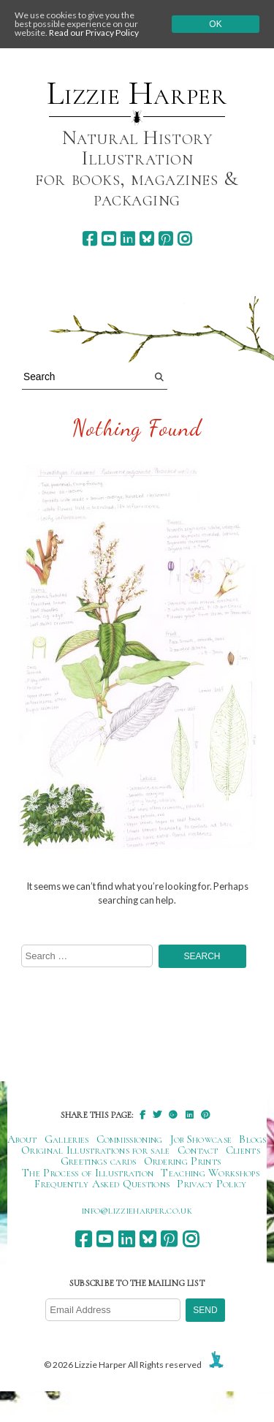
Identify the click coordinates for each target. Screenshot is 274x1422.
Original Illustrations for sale (95, 1150)
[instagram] (184, 239)
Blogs (253, 1139)
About (22, 1139)
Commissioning (129, 1139)
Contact (198, 1150)
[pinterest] (165, 239)
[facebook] (89, 239)
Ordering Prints (182, 1161)
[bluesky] (146, 239)
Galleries (67, 1139)
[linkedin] (127, 239)
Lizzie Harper (137, 93)
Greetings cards (99, 1161)
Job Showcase (201, 1139)
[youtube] (108, 239)
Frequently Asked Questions (102, 1183)
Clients (243, 1150)
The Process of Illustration (87, 1172)
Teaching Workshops (210, 1172)
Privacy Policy (211, 1183)
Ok (215, 24)
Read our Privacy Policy (94, 32)
